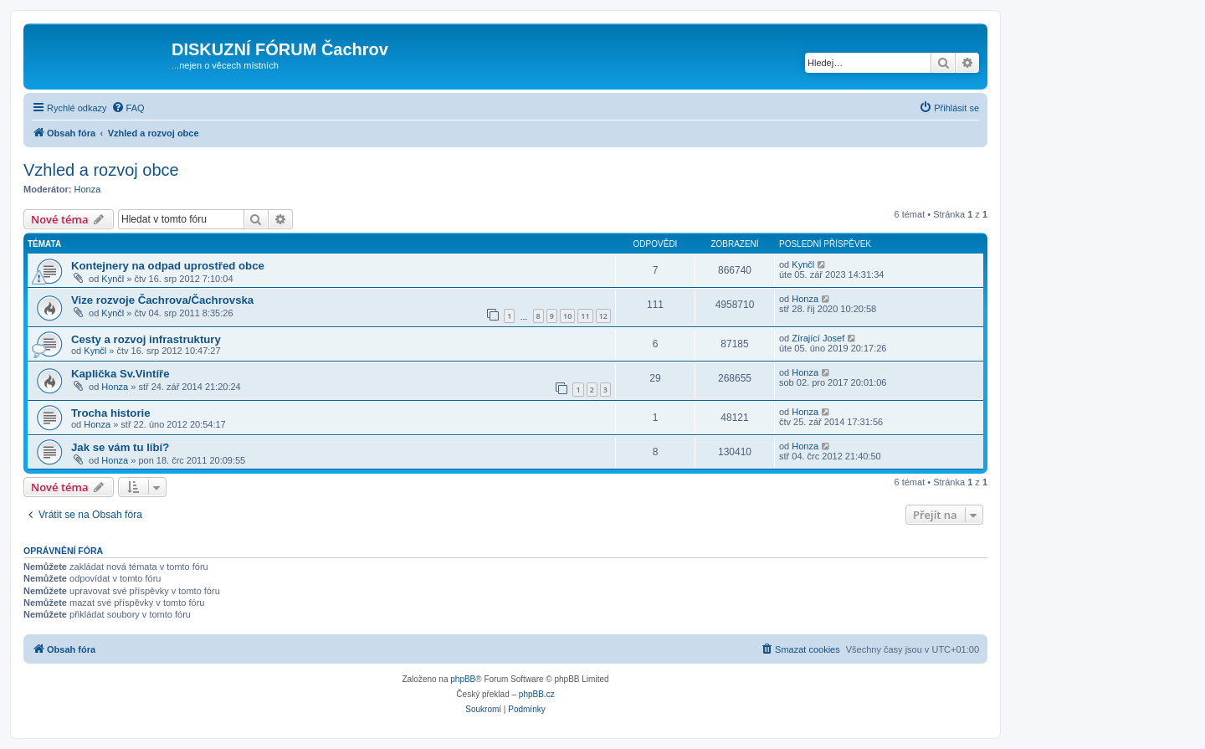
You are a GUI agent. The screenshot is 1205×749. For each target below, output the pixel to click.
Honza (87, 189)
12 (603, 315)
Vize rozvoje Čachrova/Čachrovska (162, 300)
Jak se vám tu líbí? (120, 447)
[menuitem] (128, 108)
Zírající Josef (818, 338)
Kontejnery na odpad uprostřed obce (167, 265)
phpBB (462, 679)
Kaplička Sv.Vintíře (120, 373)
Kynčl (112, 279)
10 (567, 315)
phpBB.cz (537, 694)
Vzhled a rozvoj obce (101, 170)
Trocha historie (111, 413)
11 (585, 315)
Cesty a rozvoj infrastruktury (146, 339)
